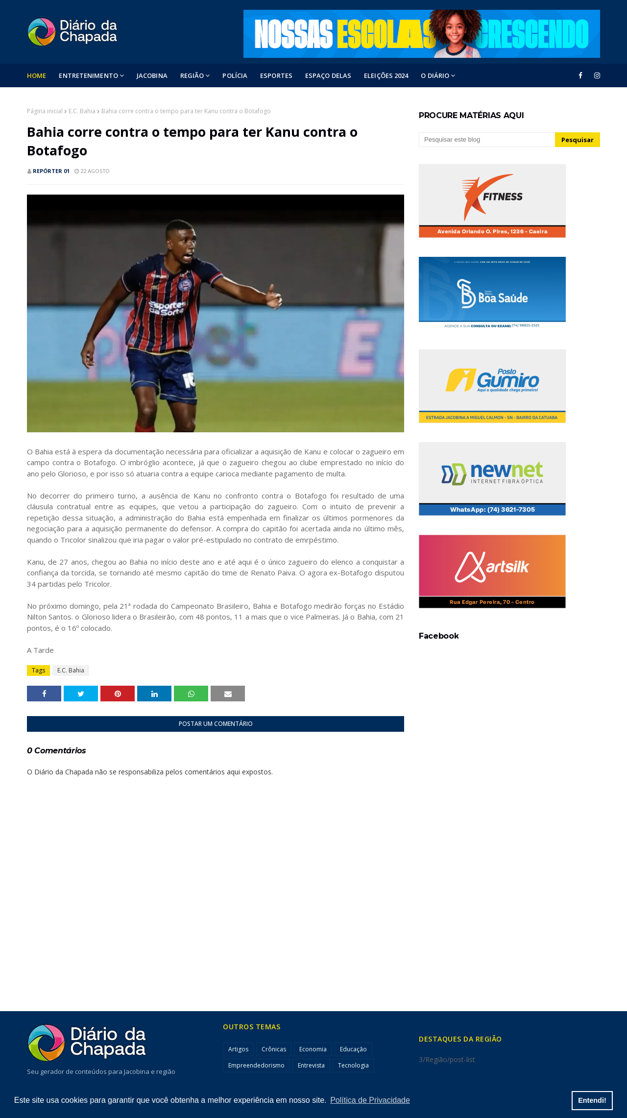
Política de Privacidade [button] (370, 1100)
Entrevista (311, 1065)
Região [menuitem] (192, 75)
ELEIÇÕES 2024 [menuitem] (386, 75)
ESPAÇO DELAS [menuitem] (328, 75)
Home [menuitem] (36, 75)
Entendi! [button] (592, 1100)
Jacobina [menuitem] (152, 75)
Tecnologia (353, 1065)
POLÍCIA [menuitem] (234, 75)
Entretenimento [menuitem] (88, 75)
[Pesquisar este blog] (487, 139)
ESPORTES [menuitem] (276, 75)
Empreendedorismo (256, 1065)
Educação (353, 1049)
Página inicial (45, 111)
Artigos (238, 1049)
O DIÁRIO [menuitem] (435, 75)
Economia (313, 1049)
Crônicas (274, 1049)
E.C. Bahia (82, 111)
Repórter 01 (51, 170)
